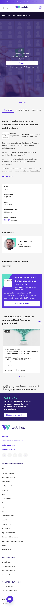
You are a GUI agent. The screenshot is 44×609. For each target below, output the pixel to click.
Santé (4, 545)
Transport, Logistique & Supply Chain (12, 541)
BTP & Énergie (6, 528)
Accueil (4, 386)
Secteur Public (6, 524)
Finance (4, 503)
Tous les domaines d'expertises (17, 386)
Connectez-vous (8, 449)
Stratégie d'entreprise (8, 473)
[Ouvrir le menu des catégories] (4, 8)
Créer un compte (8, 445)
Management (6, 482)
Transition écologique (8, 477)
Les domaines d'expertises (12, 441)
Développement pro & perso (10, 469)
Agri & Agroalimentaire (8, 533)
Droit (3, 507)
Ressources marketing (14, 2)
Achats (4, 511)
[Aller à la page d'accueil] (23, 8)
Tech (3, 494)
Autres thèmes (6, 550)
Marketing (5, 490)
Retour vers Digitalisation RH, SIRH (16, 15)
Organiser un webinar (30, 2)
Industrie (4, 520)
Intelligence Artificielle (8, 486)
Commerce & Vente (8, 516)
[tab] (8, 110)
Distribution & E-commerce (10, 537)
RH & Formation (33, 386)
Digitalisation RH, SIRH (8, 388)
